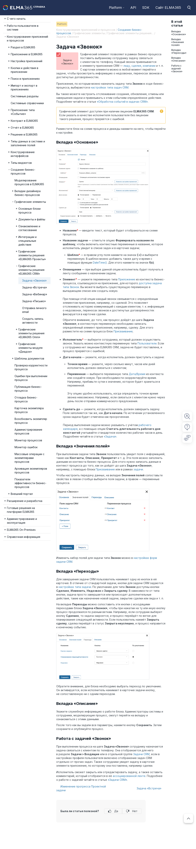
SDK (145, 8)
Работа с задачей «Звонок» (176, 68)
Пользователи (147, 343)
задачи (138, 469)
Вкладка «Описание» (178, 59)
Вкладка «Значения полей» (177, 42)
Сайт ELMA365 (168, 8)
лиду (126, 65)
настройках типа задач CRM (109, 87)
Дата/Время (137, 374)
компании (149, 65)
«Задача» (110, 436)
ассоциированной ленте (129, 776)
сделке (136, 65)
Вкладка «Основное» (178, 33)
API (133, 8)
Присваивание (123, 331)
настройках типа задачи (75, 586)
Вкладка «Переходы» (178, 51)
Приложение (126, 279)
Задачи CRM (141, 754)
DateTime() (100, 262)
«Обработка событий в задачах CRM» (122, 101)
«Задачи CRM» (117, 779)
